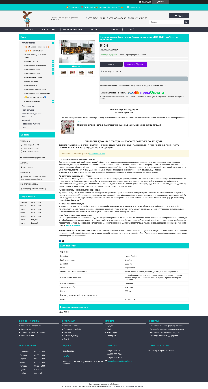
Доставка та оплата (72, 29)
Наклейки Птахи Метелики (35, 89)
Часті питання (28, 110)
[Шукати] (186, 22)
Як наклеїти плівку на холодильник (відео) (167, 329)
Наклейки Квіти (31, 85)
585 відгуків (146, 2)
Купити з (135, 64)
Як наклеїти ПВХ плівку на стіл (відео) (165, 332)
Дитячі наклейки (31, 81)
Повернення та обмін (72, 329)
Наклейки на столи (32, 73)
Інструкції (26, 120)
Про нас (94, 29)
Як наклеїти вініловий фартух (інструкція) (166, 326)
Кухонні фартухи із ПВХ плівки (33, 332)
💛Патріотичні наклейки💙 (35, 97)
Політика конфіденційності (136, 386)
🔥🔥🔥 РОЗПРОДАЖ (34, 51)
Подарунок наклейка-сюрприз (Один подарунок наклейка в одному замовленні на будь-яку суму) (119, 125)
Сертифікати (112, 336)
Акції (132, 29)
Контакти (113, 29)
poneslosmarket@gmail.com (34, 158)
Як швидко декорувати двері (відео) (164, 336)
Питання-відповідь (71, 336)
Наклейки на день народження (37, 93)
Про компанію (28, 106)
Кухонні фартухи (31, 61)
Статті (24, 128)
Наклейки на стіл (27, 336)
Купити (111, 64)
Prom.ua (116, 384)
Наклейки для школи (33, 77)
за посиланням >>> (97, 154)
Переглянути (133, 7)
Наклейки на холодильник (35, 65)
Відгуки (110, 326)
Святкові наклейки (32, 101)
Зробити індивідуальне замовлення (32, 115)
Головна (28, 29)
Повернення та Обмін (31, 124)
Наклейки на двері (32, 69)
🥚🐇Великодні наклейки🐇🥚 (37, 47)
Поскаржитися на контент (115, 386)
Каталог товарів (48, 29)
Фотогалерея (112, 332)
